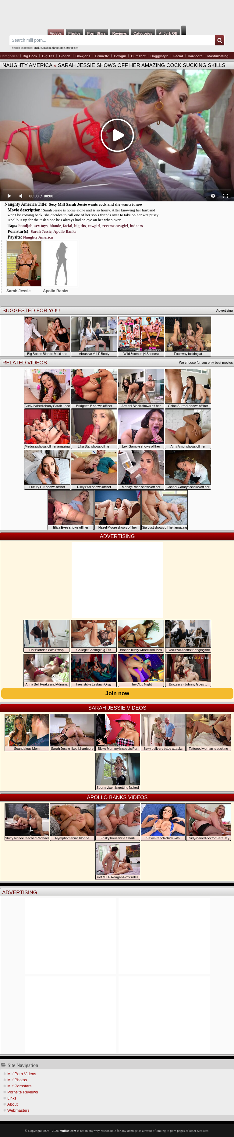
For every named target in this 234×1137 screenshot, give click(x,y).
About (12, 1104)
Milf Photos (17, 1080)
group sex (72, 47)
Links (11, 1098)
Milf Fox (117, 13)
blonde (55, 225)
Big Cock (30, 56)
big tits (80, 225)
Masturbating (218, 56)
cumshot (46, 47)
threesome (58, 47)
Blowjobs (83, 56)
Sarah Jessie (41, 231)
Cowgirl (120, 56)
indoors (136, 225)
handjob (25, 225)
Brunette (102, 56)
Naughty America (27, 65)
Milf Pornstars (19, 1086)
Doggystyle (159, 56)
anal (36, 47)
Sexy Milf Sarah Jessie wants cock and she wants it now (96, 204)
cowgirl (94, 225)
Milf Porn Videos (21, 1073)
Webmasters (18, 1110)
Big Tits (48, 56)
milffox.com (67, 1130)
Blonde (64, 56)
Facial (178, 56)
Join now (117, 693)
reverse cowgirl (115, 225)
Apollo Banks (64, 231)
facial (67, 225)
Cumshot (138, 56)
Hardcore (195, 56)
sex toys (41, 225)
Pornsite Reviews (22, 1092)
